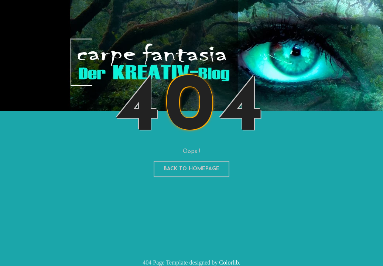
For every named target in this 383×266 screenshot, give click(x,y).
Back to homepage (191, 169)
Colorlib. (229, 262)
